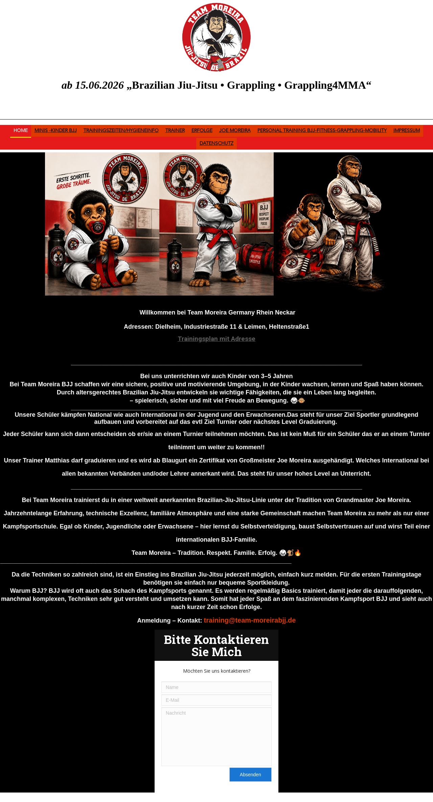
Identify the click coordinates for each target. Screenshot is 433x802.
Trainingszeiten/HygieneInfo (121, 130)
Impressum (406, 130)
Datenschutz (216, 143)
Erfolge (201, 130)
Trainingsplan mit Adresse (216, 339)
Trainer (175, 130)
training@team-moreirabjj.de (250, 620)
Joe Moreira (235, 130)
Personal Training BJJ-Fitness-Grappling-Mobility (322, 130)
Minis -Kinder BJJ (56, 130)
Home (21, 130)
